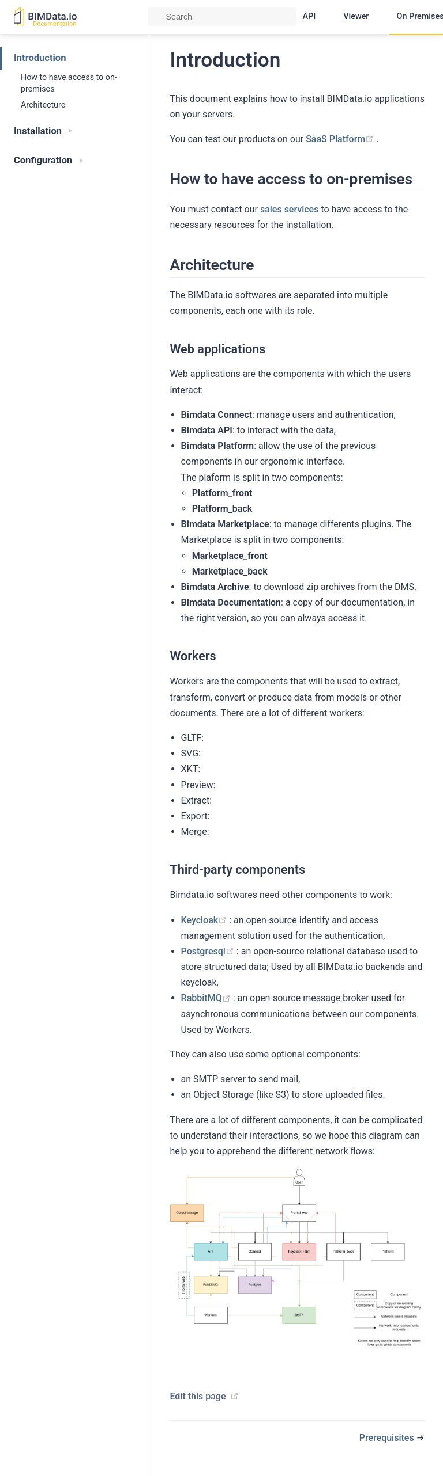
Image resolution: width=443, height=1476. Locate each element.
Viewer (356, 16)
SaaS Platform (341, 139)
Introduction (40, 57)
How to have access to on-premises (69, 83)
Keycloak (205, 920)
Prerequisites (387, 1437)
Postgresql (208, 951)
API (309, 16)
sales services (289, 209)
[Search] (222, 16)
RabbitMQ (207, 997)
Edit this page (198, 1396)
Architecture (43, 104)
